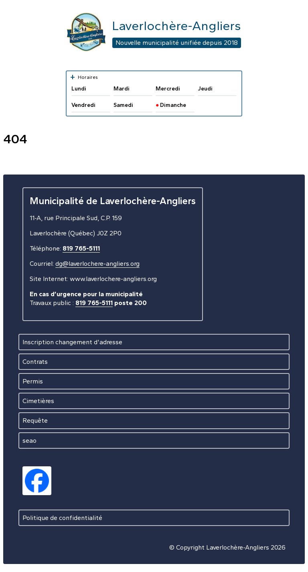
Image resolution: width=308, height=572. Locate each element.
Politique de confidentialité (62, 518)
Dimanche (171, 105)
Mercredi (168, 88)
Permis (32, 381)
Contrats (35, 361)
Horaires (84, 77)
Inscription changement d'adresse (72, 342)
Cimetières (38, 401)
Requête (35, 420)
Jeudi (205, 88)
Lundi (78, 88)
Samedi (123, 105)
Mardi (121, 88)
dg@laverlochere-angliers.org (97, 263)
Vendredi (83, 105)
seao (29, 440)
